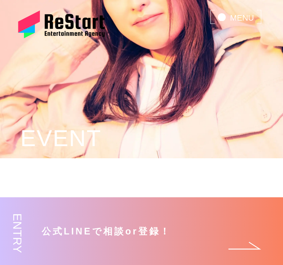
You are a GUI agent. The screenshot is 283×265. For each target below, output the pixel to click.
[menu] (235, 17)
